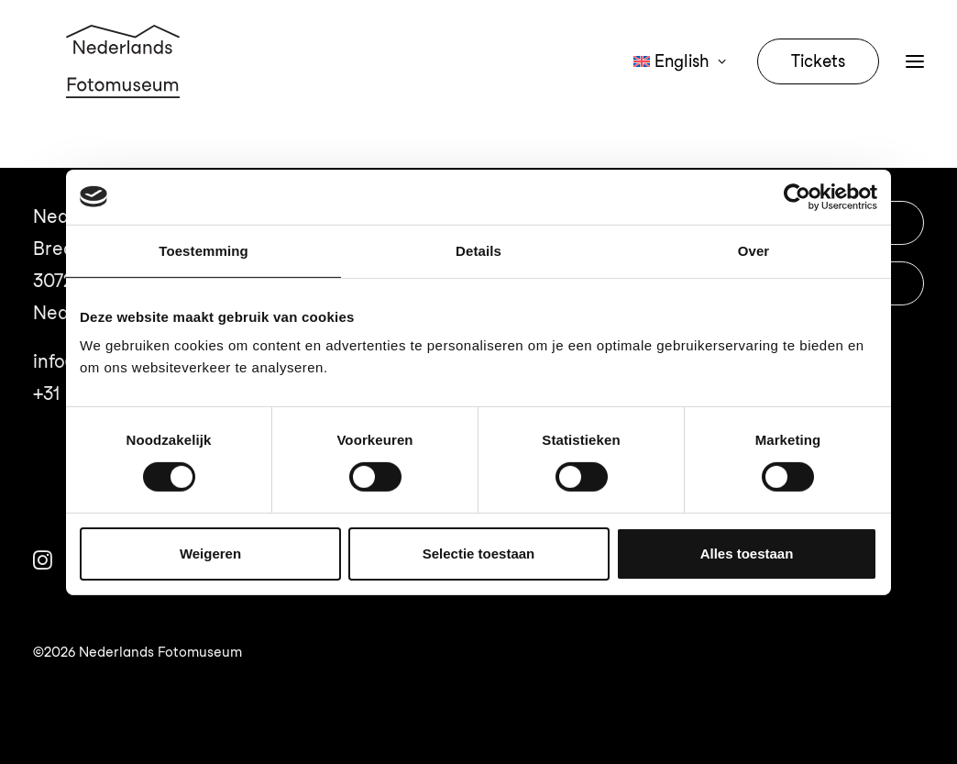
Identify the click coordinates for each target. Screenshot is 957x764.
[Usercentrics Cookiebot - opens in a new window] (797, 196)
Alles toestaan (747, 553)
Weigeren (210, 553)
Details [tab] (478, 250)
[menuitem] (686, 84)
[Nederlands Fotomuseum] (125, 84)
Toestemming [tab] (203, 250)
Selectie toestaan (479, 553)
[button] (915, 84)
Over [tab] (754, 250)
